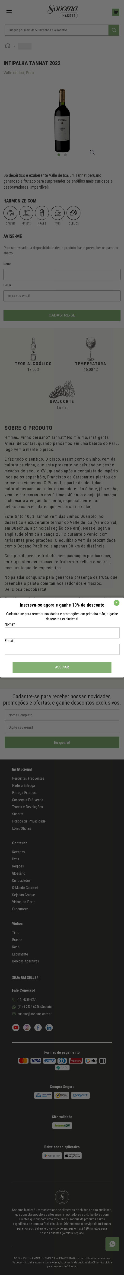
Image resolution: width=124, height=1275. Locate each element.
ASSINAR (62, 667)
